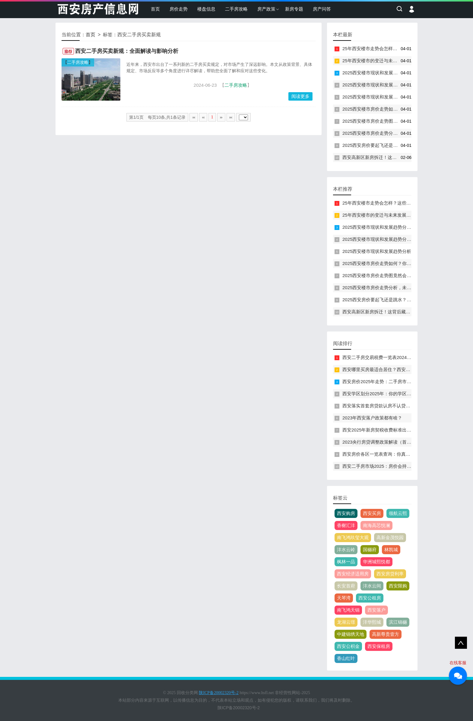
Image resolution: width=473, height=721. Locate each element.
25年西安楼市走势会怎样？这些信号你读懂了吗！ (392, 48)
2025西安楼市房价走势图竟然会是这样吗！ (385, 121)
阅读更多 (300, 96)
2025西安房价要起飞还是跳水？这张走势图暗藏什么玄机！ (401, 145)
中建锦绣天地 (350, 634)
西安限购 (398, 585)
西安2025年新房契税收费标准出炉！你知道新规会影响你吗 (401, 429)
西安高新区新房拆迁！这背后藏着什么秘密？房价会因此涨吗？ (405, 157)
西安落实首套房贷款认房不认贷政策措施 (383, 405)
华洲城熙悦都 (376, 561)
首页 (155, 8)
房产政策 (266, 8)
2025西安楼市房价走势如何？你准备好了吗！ (388, 109)
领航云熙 (398, 513)
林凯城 (391, 549)
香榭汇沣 (346, 525)
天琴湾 (344, 597)
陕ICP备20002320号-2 (238, 707)
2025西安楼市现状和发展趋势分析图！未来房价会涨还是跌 (401, 84)
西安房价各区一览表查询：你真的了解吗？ (385, 454)
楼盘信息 (206, 8)
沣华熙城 (372, 622)
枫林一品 (346, 561)
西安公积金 (348, 646)
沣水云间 (372, 585)
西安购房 (346, 513)
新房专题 (294, 8)
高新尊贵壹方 (385, 634)
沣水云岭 (346, 549)
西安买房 (372, 513)
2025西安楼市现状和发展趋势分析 (376, 96)
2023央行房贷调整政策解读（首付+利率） (384, 442)
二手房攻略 (236, 8)
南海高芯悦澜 (376, 525)
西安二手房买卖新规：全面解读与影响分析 (126, 51)
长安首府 (346, 585)
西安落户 (376, 610)
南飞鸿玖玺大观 (353, 537)
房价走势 (179, 8)
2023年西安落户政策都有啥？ (372, 417)
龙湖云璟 (346, 622)
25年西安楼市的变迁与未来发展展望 (378, 60)
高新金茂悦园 (390, 537)
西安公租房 (369, 597)
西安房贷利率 (390, 573)
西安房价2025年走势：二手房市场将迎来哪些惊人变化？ (399, 381)
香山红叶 (346, 658)
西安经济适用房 (353, 573)
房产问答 (322, 8)
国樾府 (369, 549)
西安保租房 (378, 646)
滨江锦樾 (398, 622)
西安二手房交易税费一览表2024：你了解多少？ (390, 357)
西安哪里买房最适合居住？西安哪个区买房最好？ (392, 369)
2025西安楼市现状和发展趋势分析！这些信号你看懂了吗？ (401, 72)
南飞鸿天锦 (348, 610)
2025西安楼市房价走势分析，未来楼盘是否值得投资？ (397, 133)
